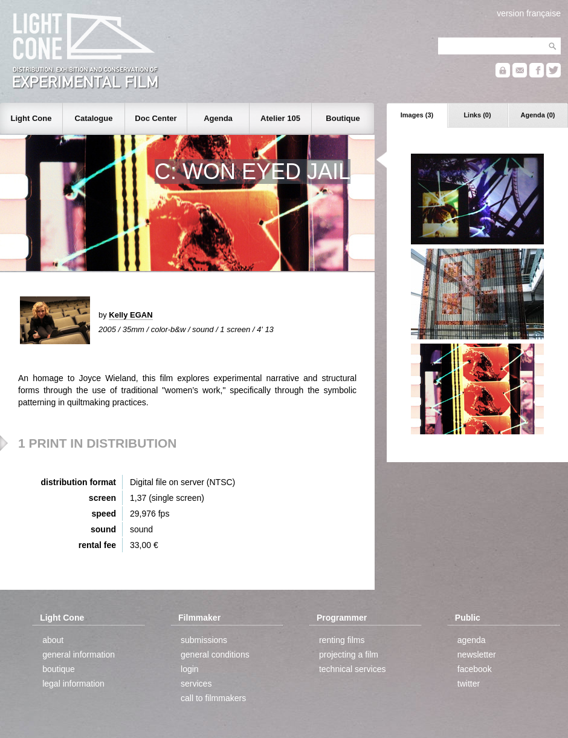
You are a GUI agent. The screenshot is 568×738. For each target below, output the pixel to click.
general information (78, 654)
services (196, 683)
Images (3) (417, 115)
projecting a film (348, 654)
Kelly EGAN (130, 314)
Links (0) (477, 115)
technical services (352, 669)
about (52, 640)
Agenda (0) (538, 115)
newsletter (476, 654)
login (190, 669)
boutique (58, 669)
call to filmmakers (213, 698)
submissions (204, 640)
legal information (73, 683)
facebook (474, 669)
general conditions (215, 654)
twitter (468, 683)
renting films (341, 640)
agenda (471, 640)
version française (529, 13)
